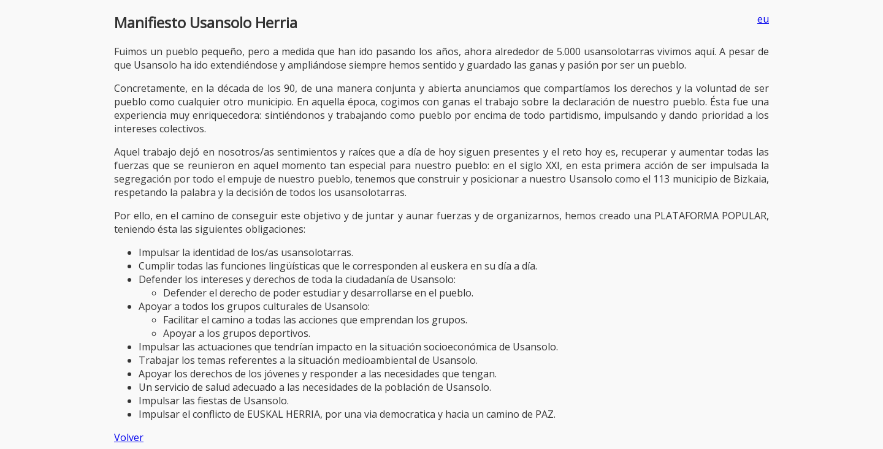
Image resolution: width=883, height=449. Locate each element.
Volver (128, 437)
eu (763, 19)
